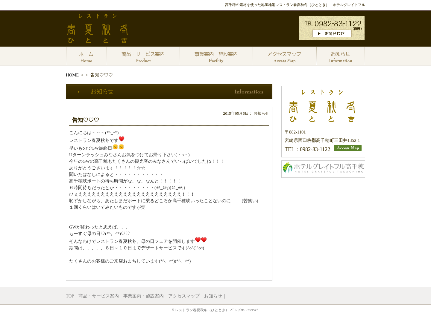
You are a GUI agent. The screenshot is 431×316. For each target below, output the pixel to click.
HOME (72, 75)
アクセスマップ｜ (186, 296)
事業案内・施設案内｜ (145, 296)
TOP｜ (72, 296)
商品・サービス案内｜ (100, 296)
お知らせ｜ (215, 296)
